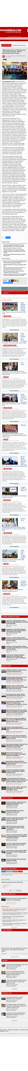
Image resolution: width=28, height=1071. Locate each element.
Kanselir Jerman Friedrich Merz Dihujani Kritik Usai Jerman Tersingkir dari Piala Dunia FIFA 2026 (17, 687)
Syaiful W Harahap (6, 317)
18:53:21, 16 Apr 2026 (14, 409)
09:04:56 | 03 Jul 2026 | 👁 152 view (14, 673)
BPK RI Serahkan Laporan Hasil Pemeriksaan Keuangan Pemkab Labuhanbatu (15, 828)
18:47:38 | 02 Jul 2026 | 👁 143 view (14, 697)
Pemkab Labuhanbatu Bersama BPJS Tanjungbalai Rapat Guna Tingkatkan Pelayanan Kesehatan (16, 836)
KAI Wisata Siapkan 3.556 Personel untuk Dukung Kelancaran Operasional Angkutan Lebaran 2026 (16, 1006)
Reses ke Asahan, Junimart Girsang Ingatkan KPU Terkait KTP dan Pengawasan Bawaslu (16, 803)
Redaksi (10, 1029)
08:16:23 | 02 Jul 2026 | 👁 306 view (14, 722)
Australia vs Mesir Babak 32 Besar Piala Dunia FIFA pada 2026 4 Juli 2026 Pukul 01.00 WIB (17, 639)
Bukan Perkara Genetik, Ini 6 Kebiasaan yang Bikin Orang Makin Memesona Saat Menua (16, 754)
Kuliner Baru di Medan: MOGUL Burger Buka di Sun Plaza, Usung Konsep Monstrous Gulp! (16, 982)
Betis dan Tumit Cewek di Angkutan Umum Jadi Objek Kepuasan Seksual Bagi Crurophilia (16, 737)
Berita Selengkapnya (14, 330)
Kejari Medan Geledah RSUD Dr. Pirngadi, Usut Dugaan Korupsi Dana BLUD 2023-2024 (16, 763)
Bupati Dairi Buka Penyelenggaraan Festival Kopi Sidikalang (16, 899)
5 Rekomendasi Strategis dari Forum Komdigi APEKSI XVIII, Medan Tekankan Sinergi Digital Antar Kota (16, 679)
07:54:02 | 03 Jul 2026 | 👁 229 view (14, 690)
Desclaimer (16, 1029)
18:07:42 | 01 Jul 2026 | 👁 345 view (14, 757)
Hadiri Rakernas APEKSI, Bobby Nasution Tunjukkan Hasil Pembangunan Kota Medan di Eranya (16, 703)
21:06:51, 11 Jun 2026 (14, 346)
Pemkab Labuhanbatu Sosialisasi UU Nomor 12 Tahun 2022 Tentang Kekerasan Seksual (16, 819)
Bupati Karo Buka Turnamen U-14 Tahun (12, 248)
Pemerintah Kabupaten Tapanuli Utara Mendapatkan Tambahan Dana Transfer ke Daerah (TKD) (17, 746)
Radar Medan (5, 346)
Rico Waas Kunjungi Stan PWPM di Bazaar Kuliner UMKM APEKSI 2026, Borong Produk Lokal (16, 720)
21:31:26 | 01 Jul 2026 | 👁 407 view (14, 774)
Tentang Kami (3, 1029)
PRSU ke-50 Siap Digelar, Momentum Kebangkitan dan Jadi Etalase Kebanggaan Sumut (16, 788)
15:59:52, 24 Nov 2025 (14, 595)
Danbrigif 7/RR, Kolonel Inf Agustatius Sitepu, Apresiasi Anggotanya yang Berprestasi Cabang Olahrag (14, 251)
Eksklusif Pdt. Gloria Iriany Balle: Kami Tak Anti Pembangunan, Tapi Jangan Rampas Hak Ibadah (14, 949)
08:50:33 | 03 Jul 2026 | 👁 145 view (14, 681)
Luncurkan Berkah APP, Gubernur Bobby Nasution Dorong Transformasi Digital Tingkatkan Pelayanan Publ (17, 780)
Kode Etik (2, 1031)
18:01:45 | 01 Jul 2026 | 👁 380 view (14, 765)
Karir (7, 1031)
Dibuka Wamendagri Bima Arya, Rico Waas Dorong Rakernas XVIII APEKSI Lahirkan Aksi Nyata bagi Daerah (16, 711)
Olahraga (5, 59)
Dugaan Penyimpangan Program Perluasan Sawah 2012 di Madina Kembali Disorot (15, 771)
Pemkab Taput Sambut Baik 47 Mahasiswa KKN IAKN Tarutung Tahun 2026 (17, 728)
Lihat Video (4, 953)
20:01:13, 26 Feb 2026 (14, 469)
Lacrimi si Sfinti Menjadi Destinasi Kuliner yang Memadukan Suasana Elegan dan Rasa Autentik (15, 973)
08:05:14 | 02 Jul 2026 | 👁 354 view (14, 731)
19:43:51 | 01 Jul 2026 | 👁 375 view (14, 748)
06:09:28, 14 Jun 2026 (16, 317)
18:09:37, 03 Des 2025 (14, 534)
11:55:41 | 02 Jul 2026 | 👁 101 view (14, 705)
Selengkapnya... (14, 927)
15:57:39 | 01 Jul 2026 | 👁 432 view (14, 791)
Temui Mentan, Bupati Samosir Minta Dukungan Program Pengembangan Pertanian (16, 852)
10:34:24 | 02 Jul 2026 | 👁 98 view (14, 714)
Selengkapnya (15, 988)
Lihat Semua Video (15, 956)
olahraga (8, 237)
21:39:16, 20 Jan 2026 (14, 501)
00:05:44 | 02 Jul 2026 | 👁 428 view (14, 740)
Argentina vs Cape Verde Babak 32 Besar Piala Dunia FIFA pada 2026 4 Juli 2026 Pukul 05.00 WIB (16, 631)
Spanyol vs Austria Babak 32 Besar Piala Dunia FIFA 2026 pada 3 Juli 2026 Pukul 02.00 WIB (17, 622)
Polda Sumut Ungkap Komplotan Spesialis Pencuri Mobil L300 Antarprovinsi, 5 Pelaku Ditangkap (15, 656)
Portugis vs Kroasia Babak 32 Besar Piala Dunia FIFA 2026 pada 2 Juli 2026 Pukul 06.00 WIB (17, 648)
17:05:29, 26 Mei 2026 (14, 378)
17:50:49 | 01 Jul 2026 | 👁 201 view (14, 782)
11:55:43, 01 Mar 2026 (14, 440)
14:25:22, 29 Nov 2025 (14, 565)
